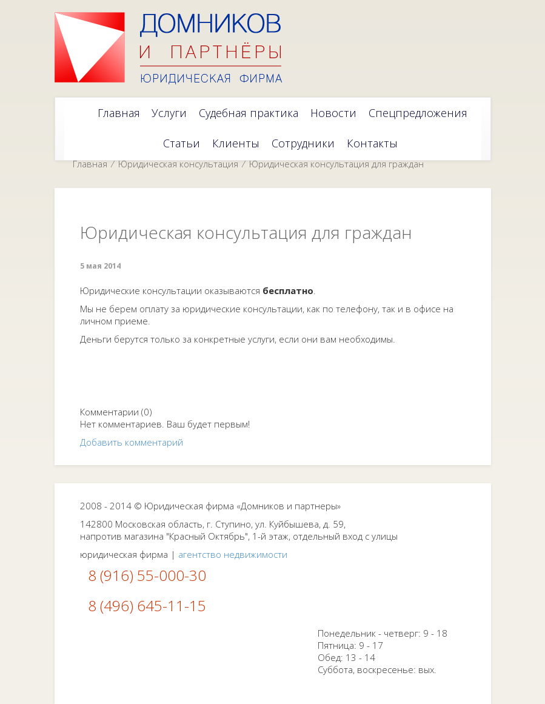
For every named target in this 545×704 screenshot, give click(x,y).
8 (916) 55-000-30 (147, 575)
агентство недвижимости (232, 554)
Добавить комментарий (131, 442)
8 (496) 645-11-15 (147, 605)
